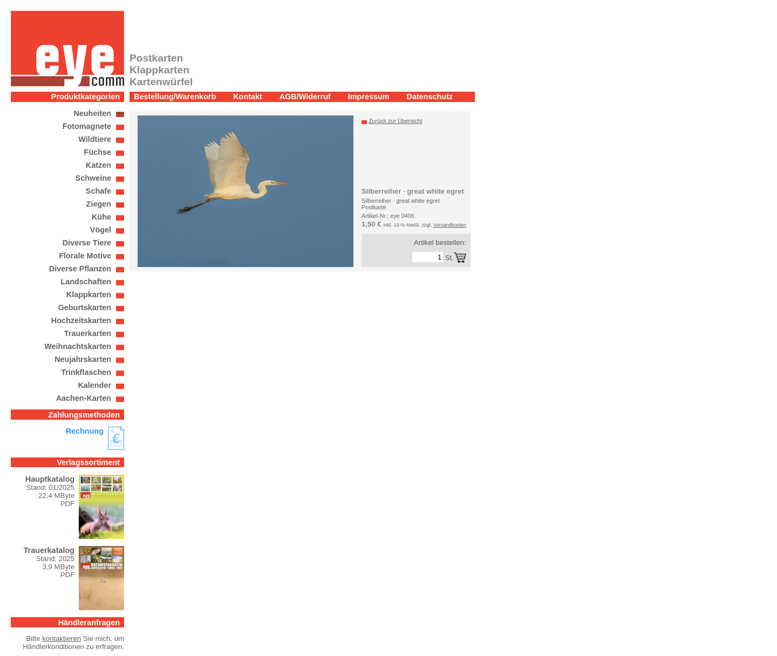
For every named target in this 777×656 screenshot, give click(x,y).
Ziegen (98, 204)
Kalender (94, 385)
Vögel (100, 230)
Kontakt (247, 96)
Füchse (97, 152)
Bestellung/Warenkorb (175, 96)
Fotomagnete (87, 126)
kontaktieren (61, 638)
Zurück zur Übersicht (395, 121)
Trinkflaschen (86, 372)
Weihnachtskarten (77, 346)
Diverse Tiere (87, 242)
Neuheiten (92, 113)
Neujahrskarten (82, 359)
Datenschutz (430, 96)
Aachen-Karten (83, 398)
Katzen (98, 165)
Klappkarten (88, 294)
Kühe (101, 217)
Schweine (93, 178)
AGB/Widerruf (305, 96)
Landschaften (85, 281)
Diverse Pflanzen (80, 268)
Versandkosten (449, 225)
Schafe (98, 191)
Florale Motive (85, 255)
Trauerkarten (87, 333)
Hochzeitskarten (81, 320)
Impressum (369, 96)
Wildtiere (94, 139)
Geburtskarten (84, 307)
